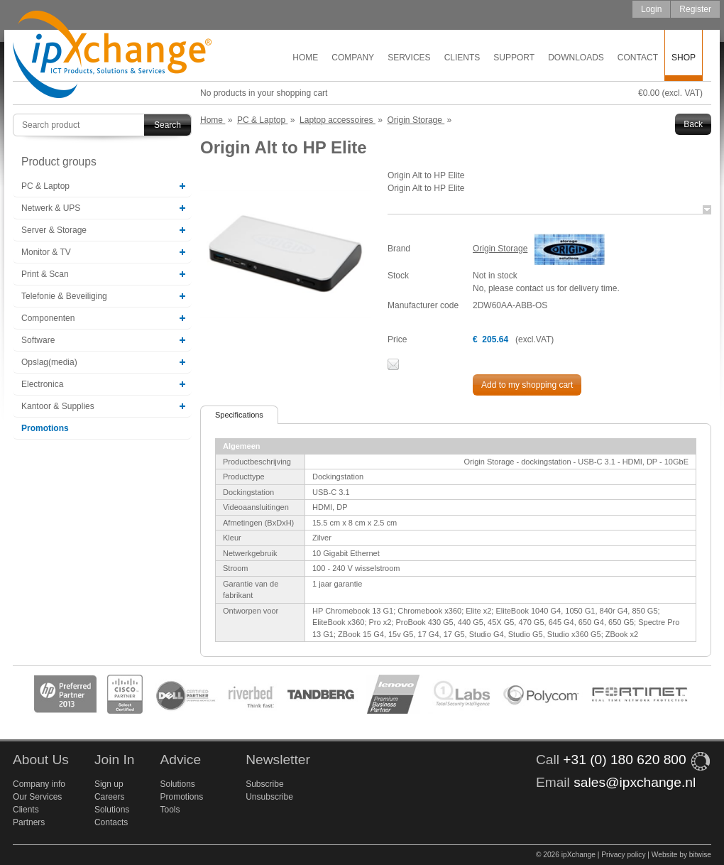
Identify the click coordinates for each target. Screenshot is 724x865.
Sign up (109, 784)
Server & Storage (54, 230)
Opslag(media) (49, 362)
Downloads (576, 57)
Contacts (111, 822)
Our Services (37, 797)
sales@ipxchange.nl (635, 782)
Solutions (111, 810)
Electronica (42, 384)
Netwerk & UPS (50, 208)
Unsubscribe (269, 797)
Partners (29, 822)
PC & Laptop (45, 186)
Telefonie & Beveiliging (64, 296)
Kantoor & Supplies (57, 406)
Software (38, 340)
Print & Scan (45, 274)
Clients (462, 57)
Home (305, 57)
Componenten (48, 318)
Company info (39, 784)
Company (352, 57)
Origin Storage (500, 249)
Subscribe (264, 784)
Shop (683, 57)
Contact (638, 57)
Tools (170, 810)
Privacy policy (623, 855)
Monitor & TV (46, 252)
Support (513, 57)
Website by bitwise (681, 855)
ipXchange (112, 55)
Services (409, 57)
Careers (109, 797)
